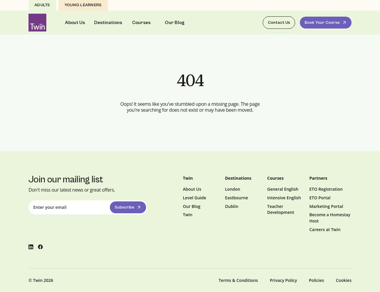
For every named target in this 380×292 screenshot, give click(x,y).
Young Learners (83, 5)
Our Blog (174, 22)
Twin (187, 214)
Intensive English (284, 198)
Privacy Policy (283, 280)
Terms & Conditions (238, 280)
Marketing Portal (326, 206)
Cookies (344, 280)
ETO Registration (326, 189)
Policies (316, 280)
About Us (75, 22)
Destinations (108, 22)
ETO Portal (319, 198)
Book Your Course (326, 22)
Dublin (231, 206)
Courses (141, 22)
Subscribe (128, 207)
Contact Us (279, 22)
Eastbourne (236, 198)
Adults (42, 5)
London (232, 189)
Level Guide (194, 198)
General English (282, 189)
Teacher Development (280, 209)
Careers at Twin (325, 229)
